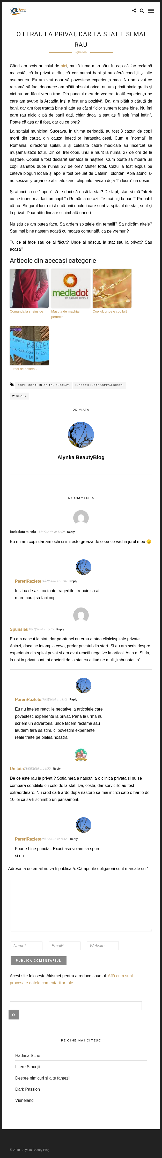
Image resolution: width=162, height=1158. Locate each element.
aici (64, 66)
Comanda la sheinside (26, 311)
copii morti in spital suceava (44, 385)
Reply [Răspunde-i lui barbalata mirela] (71, 531)
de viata (81, 409)
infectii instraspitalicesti (99, 385)
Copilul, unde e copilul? (110, 311)
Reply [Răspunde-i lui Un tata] (57, 768)
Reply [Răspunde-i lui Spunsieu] (60, 629)
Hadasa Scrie (27, 1055)
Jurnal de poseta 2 (24, 369)
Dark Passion (27, 1089)
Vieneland (24, 1100)
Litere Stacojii (27, 1067)
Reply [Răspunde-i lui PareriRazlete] (73, 581)
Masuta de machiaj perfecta (65, 314)
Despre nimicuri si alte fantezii (42, 1078)
